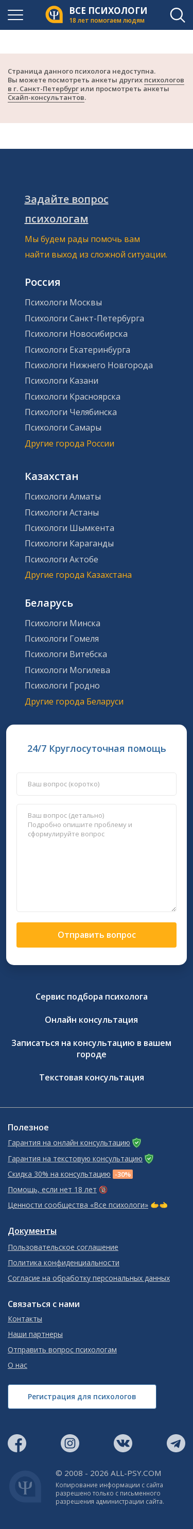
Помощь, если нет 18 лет (52, 1189)
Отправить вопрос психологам (62, 1349)
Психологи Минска (62, 623)
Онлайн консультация (91, 1019)
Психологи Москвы (63, 302)
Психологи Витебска (66, 654)
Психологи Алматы (63, 496)
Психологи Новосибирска (76, 333)
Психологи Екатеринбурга (77, 349)
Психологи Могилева (67, 670)
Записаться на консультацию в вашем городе (91, 1048)
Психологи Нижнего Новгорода (89, 365)
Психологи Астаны (62, 512)
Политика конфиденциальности (63, 1262)
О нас (17, 1365)
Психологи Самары (63, 427)
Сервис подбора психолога (92, 996)
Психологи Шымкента (69, 528)
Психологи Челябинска (71, 412)
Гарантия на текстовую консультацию (75, 1158)
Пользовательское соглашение (63, 1247)
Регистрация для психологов (82, 1396)
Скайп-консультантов (46, 97)
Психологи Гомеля (62, 638)
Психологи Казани (61, 380)
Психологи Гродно (62, 685)
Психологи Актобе (61, 559)
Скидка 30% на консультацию (59, 1174)
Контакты (25, 1319)
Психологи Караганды (69, 543)
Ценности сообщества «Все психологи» (78, 1205)
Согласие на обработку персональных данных (89, 1278)
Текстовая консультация (91, 1077)
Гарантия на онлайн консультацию (69, 1142)
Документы (32, 1231)
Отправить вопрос (97, 934)
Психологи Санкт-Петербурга (84, 318)
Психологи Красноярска (72, 396)
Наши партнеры (35, 1334)
